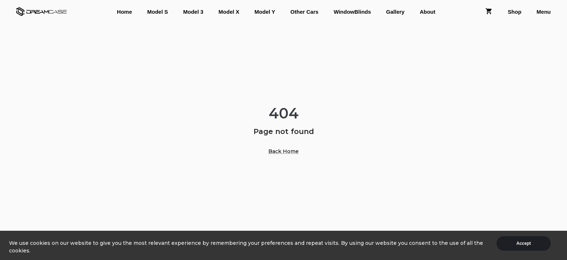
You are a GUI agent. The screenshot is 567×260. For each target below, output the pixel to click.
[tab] (489, 12)
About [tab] (427, 12)
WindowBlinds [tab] (352, 12)
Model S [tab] (157, 12)
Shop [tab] (514, 12)
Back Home (283, 151)
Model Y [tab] (265, 12)
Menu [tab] (544, 12)
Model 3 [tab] (193, 12)
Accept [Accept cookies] (523, 243)
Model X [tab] (228, 12)
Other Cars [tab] (304, 12)
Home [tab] (124, 12)
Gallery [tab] (395, 12)
